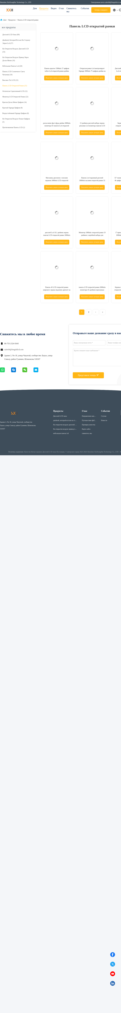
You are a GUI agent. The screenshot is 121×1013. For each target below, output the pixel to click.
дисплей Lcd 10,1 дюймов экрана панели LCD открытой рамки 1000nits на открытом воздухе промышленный (56, 235)
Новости (104, 420)
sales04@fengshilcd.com (13, 350)
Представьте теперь (88, 375)
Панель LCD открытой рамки (27, 20)
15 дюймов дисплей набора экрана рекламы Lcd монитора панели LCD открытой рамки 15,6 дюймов (92, 125)
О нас (61, 8)
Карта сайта (86, 429)
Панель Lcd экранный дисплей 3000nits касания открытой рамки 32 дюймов (92, 180)
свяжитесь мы (87, 433)
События (85, 8)
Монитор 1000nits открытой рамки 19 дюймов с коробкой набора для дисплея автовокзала (92, 235)
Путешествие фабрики (89, 421)
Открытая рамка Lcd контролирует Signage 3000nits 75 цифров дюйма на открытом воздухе (92, 71)
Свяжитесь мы (71, 10)
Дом (35, 8)
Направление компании (89, 416)
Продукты (43, 8)
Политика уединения (15, 452)
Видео (53, 8)
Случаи (103, 416)
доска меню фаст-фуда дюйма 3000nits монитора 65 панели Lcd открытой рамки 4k (56, 125)
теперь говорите (100, 10)
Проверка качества (88, 425)
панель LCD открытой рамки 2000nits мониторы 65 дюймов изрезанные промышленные (92, 289)
